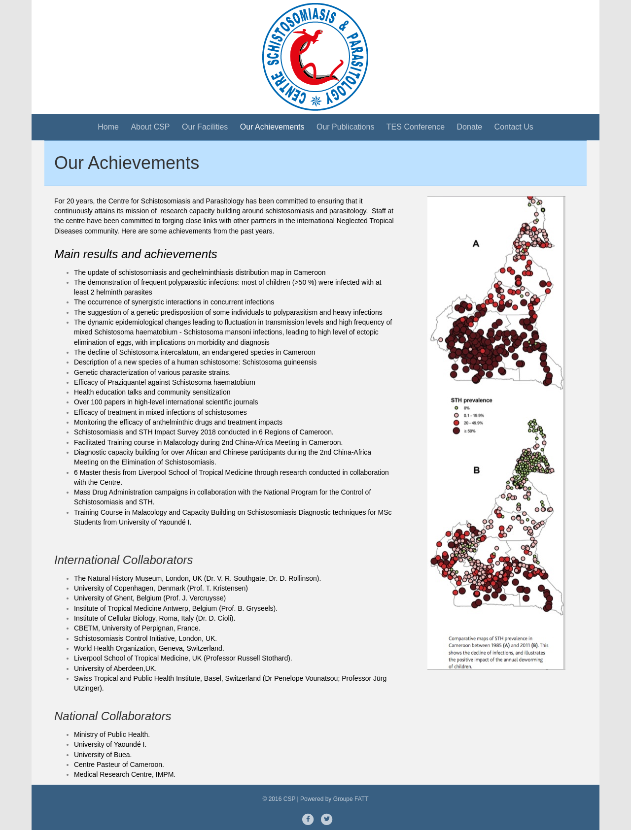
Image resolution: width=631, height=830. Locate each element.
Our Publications (345, 127)
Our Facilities (205, 127)
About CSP (150, 127)
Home (108, 127)
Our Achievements (272, 127)
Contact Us (513, 127)
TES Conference (415, 127)
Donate (470, 127)
